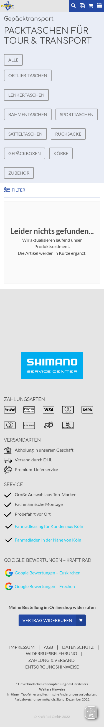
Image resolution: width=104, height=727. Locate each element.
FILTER (14, 190)
